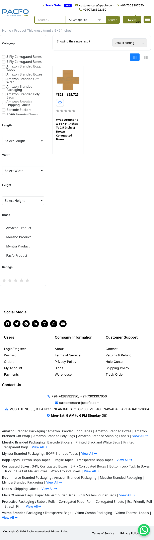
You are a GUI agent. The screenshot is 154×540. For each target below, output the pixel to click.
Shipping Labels (26, 489)
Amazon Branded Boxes (113, 431)
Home (6, 30)
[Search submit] (112, 19)
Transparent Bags (58, 513)
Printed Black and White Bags (98, 442)
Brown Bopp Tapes (36, 460)
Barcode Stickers (59, 442)
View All (140, 436)
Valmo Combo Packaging (93, 513)
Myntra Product (18, 246)
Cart (138, 21)
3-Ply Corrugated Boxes (49, 466)
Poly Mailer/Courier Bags (97, 495)
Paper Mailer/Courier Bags (55, 495)
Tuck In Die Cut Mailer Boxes (26, 471)
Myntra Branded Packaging (22, 482)
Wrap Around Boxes (66, 471)
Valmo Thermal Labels (132, 513)
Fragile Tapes (63, 460)
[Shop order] (129, 42)
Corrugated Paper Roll (75, 501)
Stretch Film (13, 506)
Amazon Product (18, 228)
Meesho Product (18, 237)
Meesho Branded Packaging (121, 477)
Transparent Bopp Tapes (95, 460)
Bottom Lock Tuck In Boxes (129, 466)
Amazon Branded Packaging (75, 477)
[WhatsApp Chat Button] (144, 530)
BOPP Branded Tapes (62, 453)
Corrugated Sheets (110, 501)
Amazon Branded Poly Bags (54, 436)
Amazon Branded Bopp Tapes (70, 431)
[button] (147, 19)
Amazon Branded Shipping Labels (103, 436)
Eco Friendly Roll (139, 501)
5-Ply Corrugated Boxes (88, 466)
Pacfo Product (16, 255)
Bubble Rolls (46, 501)
